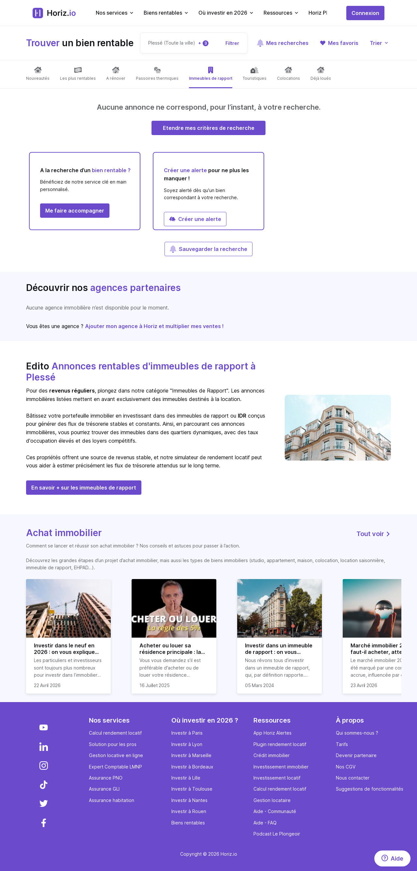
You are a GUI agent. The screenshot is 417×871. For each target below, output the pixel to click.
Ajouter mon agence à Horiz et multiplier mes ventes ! (154, 326)
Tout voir (373, 534)
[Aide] (392, 858)
